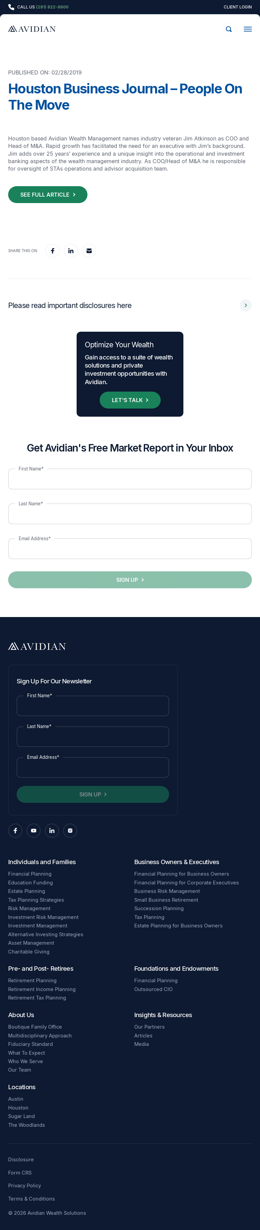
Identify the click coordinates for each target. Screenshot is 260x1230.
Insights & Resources (163, 1015)
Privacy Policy (24, 1185)
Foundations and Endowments (176, 968)
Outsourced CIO (153, 989)
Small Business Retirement (166, 900)
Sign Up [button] (127, 579)
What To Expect (26, 1053)
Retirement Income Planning (42, 989)
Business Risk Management (167, 891)
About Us (21, 1015)
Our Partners (149, 1027)
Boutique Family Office (35, 1027)
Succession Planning (159, 908)
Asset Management (31, 943)
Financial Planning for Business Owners (181, 874)
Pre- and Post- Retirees (40, 968)
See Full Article (44, 194)
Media (141, 1044)
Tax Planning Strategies (36, 900)
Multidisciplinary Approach (40, 1036)
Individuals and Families (42, 862)
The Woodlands (26, 1125)
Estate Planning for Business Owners (178, 926)
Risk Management (29, 908)
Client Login (238, 7)
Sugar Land (21, 1116)
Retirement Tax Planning (37, 998)
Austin (15, 1099)
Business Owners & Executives (176, 862)
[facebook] (52, 251)
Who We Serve (25, 1061)
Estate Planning (26, 891)
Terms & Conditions (31, 1199)
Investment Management (37, 926)
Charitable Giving (28, 952)
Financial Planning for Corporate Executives (186, 883)
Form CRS (20, 1173)
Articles (143, 1036)
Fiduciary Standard (30, 1044)
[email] (89, 251)
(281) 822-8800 (52, 6)
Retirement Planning (32, 981)
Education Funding (30, 883)
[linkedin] (71, 251)
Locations (21, 1087)
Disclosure (21, 1159)
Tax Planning (149, 917)
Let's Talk (127, 400)
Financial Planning (30, 874)
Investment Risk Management (43, 917)
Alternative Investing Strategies (45, 934)
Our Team (19, 1070)
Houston (18, 1108)
